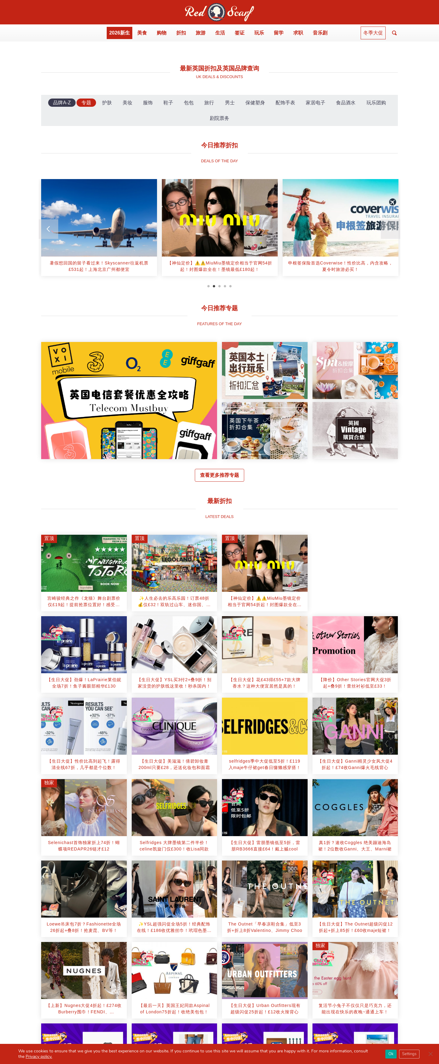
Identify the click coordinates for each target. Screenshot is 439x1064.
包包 (189, 102)
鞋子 (168, 102)
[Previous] (48, 229)
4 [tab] (225, 286)
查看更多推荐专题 (219, 475)
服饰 (148, 102)
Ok (391, 1054)
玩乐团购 (376, 102)
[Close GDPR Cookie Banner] (430, 1053)
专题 (86, 102)
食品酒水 (345, 102)
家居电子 (315, 102)
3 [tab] (219, 286)
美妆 (127, 102)
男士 (230, 102)
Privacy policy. (39, 1056)
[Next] (390, 229)
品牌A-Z (62, 102)
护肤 (107, 102)
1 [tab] (208, 286)
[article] (99, 227)
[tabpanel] (99, 230)
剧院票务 (219, 118)
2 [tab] (214, 286)
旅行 (209, 102)
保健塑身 (255, 102)
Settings (409, 1054)
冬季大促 (373, 32)
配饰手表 (285, 102)
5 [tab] (230, 286)
